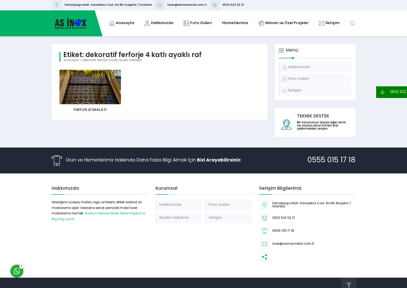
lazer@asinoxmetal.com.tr (187, 5)
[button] (391, 92)
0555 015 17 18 (331, 160)
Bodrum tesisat (97, 213)
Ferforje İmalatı (90, 110)
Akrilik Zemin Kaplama (127, 213)
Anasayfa (71, 60)
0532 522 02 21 (233, 5)
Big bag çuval (63, 219)
